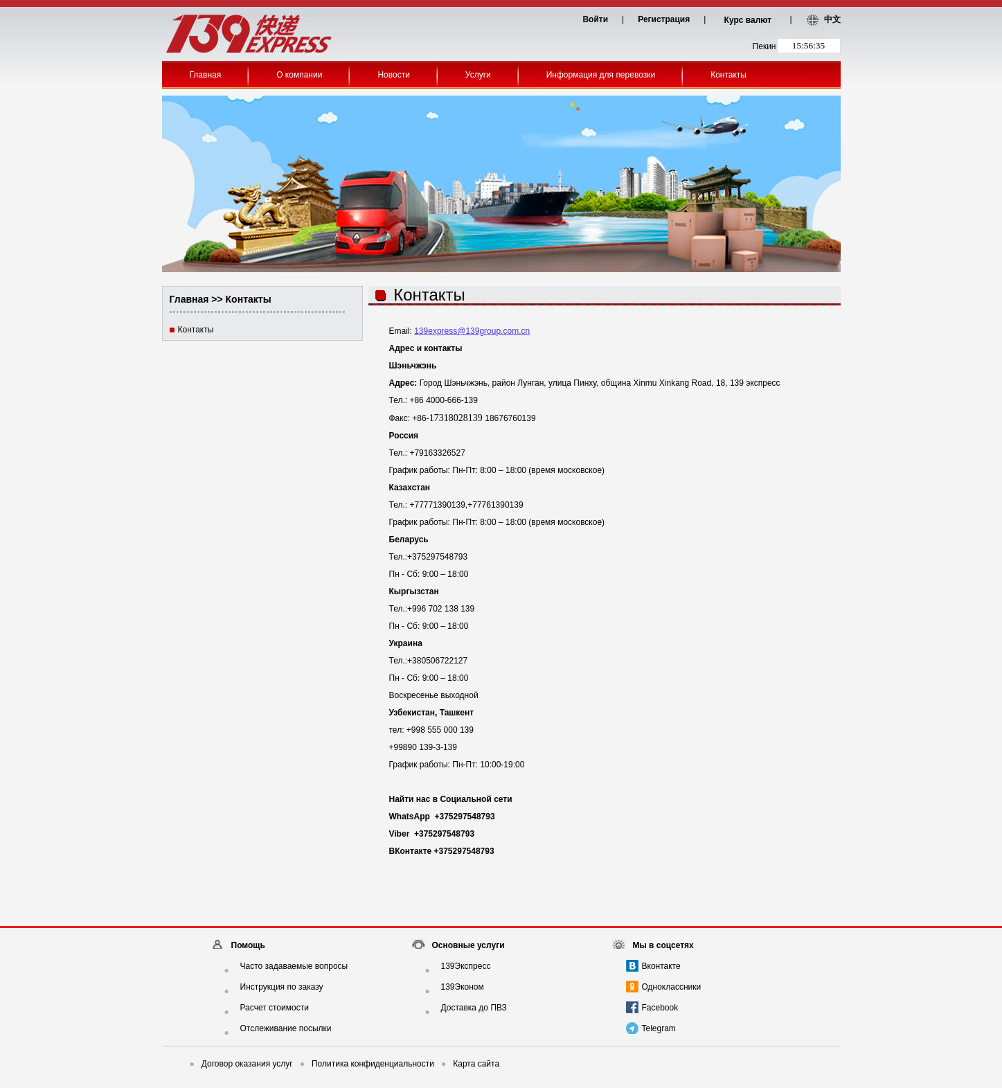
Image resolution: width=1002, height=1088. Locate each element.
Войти (595, 19)
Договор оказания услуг (241, 1064)
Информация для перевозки (600, 75)
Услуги (478, 75)
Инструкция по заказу (281, 987)
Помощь (248, 945)
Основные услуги (468, 945)
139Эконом (462, 987)
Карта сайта (470, 1064)
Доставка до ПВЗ (474, 1008)
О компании (299, 75)
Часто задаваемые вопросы (294, 966)
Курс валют (748, 20)
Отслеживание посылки (286, 1028)
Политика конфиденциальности (367, 1064)
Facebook (660, 1008)
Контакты (728, 75)
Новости (393, 75)
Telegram (659, 1028)
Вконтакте (661, 966)
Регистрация (664, 19)
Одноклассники (671, 987)
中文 (832, 19)
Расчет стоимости (274, 1008)
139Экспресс (466, 966)
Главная (206, 75)
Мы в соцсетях (663, 945)
